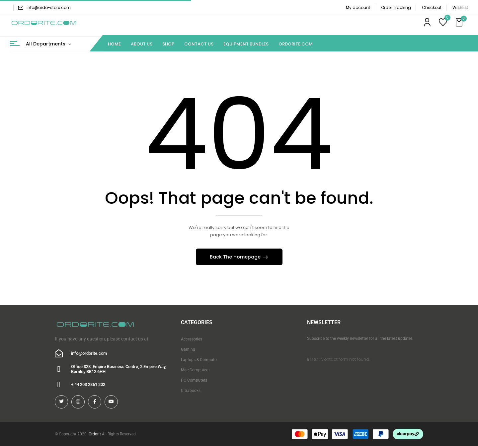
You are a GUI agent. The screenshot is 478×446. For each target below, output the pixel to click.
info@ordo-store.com (49, 7)
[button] (460, 23)
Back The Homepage (236, 257)
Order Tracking (396, 7)
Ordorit (95, 434)
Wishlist (460, 7)
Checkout (431, 7)
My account (358, 7)
